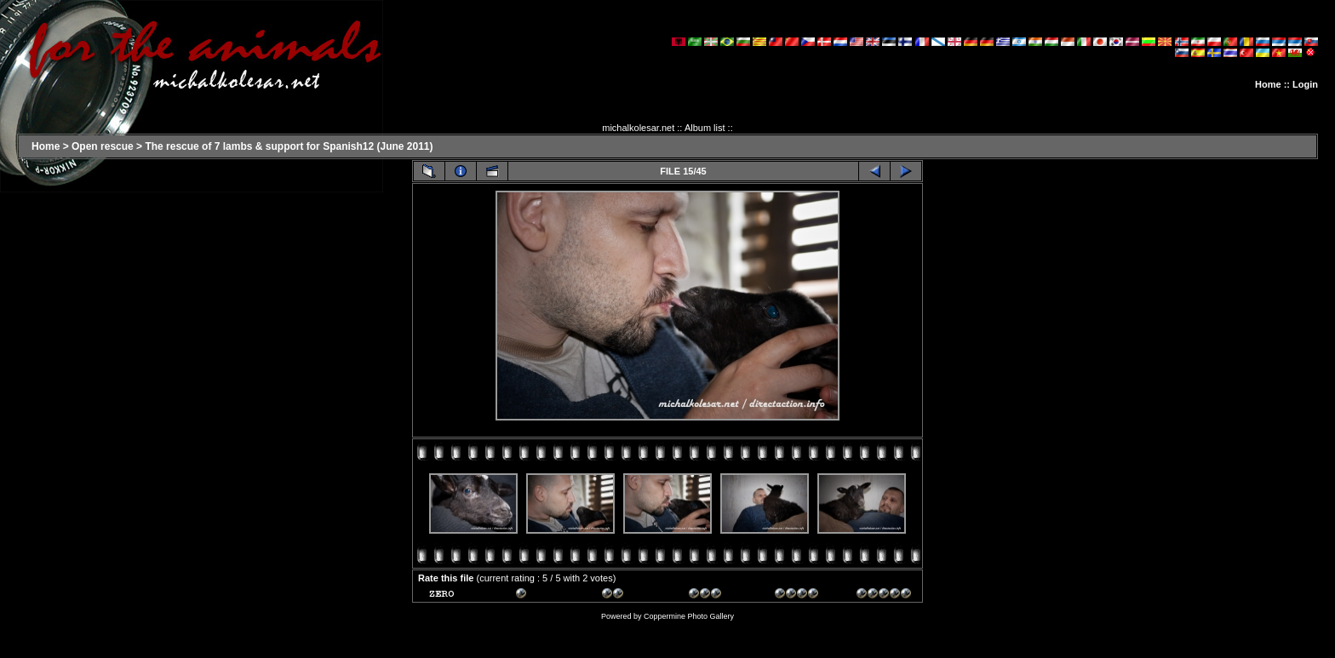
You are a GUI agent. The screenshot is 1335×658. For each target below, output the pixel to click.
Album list (705, 128)
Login (1305, 84)
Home (1268, 84)
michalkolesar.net (638, 128)
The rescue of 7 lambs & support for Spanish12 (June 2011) (289, 146)
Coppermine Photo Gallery (689, 616)
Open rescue (103, 146)
